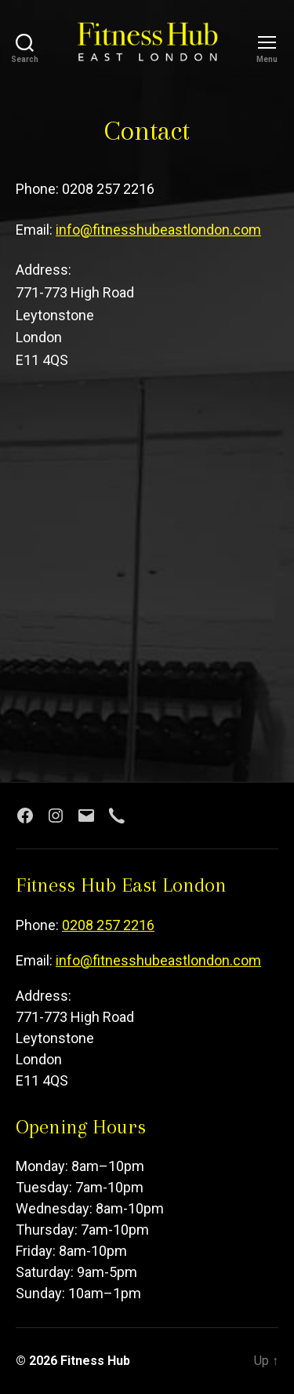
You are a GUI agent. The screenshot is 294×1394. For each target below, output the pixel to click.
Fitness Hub (95, 1360)
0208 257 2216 (108, 925)
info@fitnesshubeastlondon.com (158, 229)
